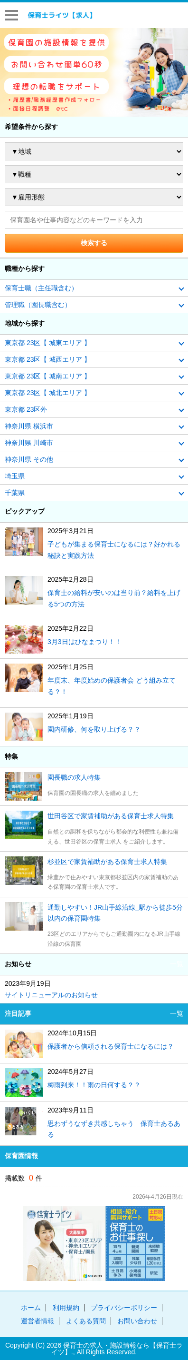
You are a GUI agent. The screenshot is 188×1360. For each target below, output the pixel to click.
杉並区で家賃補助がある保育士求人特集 (107, 861)
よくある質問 (86, 1321)
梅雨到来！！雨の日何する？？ (94, 1085)
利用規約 (66, 1307)
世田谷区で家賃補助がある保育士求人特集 (110, 816)
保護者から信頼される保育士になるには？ (110, 1046)
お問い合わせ (137, 1321)
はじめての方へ (171, 14)
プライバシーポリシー (124, 1307)
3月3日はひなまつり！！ (84, 641)
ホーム (31, 1307)
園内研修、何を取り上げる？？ (94, 729)
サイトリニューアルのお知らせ (51, 995)
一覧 (176, 964)
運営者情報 (37, 1321)
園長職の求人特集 (74, 777)
